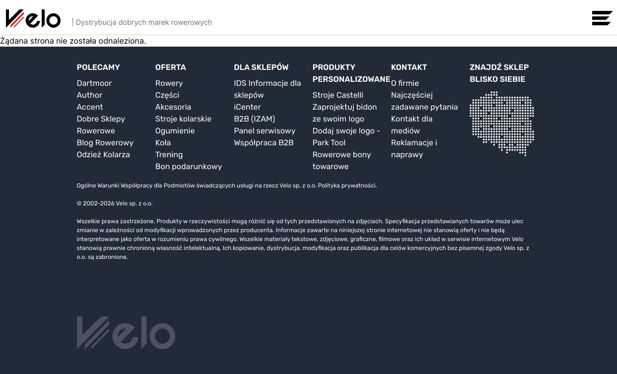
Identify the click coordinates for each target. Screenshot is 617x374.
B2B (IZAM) (254, 119)
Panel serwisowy (264, 130)
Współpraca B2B (264, 142)
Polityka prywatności (346, 185)
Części (167, 95)
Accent (90, 107)
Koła (163, 142)
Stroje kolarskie (183, 119)
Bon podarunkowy (188, 166)
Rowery (169, 83)
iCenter (247, 107)
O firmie (405, 83)
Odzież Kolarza (103, 154)
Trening (169, 154)
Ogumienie (175, 130)
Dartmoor (94, 83)
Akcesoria (173, 107)
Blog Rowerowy (105, 142)
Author (90, 95)
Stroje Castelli (337, 95)
